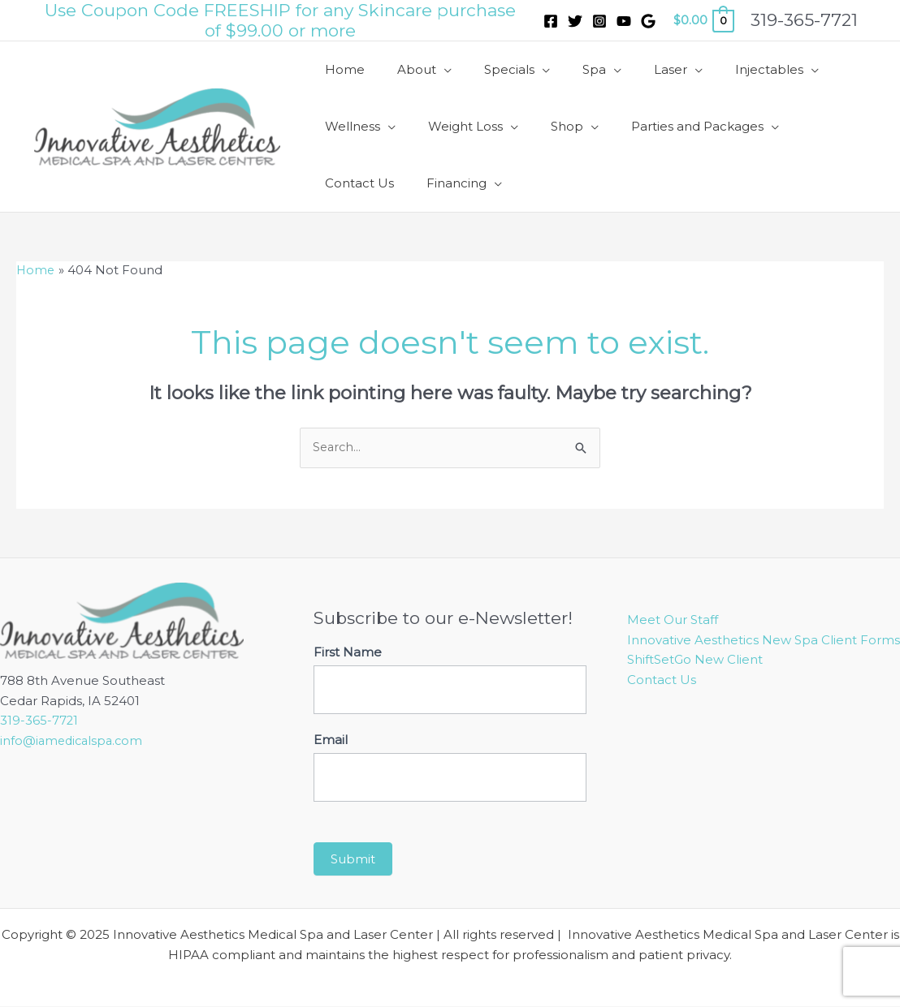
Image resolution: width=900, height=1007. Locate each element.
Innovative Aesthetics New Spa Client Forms (763, 640)
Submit (353, 859)
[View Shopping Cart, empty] (703, 20)
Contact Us (661, 680)
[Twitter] (575, 21)
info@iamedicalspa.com (74, 741)
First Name (348, 653)
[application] (431, 69)
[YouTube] (624, 21)
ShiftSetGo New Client (695, 660)
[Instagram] (599, 21)
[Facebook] (550, 21)
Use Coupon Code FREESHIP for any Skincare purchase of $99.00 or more (280, 20)
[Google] (648, 21)
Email (331, 740)
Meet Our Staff (672, 620)
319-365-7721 (39, 721)
